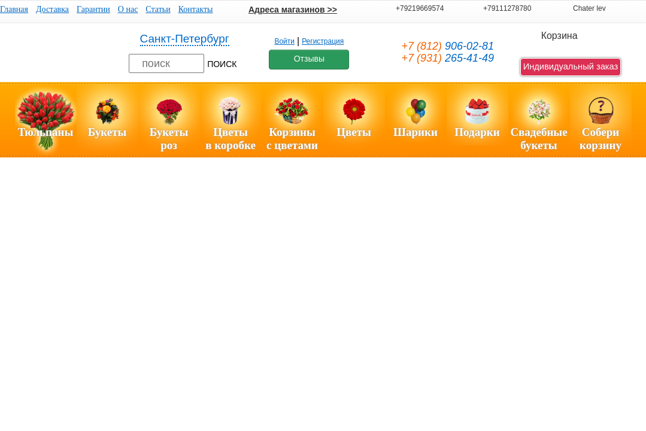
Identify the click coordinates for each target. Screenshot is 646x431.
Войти (284, 41)
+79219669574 (420, 8)
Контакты (195, 9)
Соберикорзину (600, 138)
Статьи (157, 9)
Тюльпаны (46, 132)
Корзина (559, 36)
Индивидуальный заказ (570, 66)
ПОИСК (221, 64)
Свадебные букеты (538, 138)
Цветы (353, 132)
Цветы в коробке (230, 138)
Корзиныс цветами (292, 138)
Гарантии (93, 9)
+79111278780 (507, 8)
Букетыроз (169, 138)
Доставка (52, 9)
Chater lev (589, 8)
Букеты (107, 132)
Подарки (476, 132)
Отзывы (309, 58)
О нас (128, 9)
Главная (14, 9)
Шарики (415, 132)
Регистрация (323, 41)
